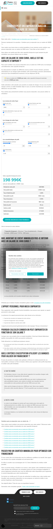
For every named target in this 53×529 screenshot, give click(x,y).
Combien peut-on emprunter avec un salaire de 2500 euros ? (19, 438)
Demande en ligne (26, 492)
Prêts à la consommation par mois (36, 122)
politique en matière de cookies (19, 268)
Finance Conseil (4, 33)
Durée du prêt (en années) (9, 142)
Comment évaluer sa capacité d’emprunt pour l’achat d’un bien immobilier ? (15, 35)
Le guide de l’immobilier (12, 33)
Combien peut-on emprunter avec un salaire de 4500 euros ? (19, 445)
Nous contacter (42, 3)
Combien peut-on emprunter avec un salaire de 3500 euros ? (19, 440)
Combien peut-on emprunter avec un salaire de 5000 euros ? (19, 447)
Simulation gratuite (27, 3)
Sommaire (37, 525)
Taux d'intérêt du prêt (33, 142)
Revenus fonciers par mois (34, 103)
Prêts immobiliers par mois (9, 122)
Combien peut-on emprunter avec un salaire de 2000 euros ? (19, 436)
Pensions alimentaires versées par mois (13, 130)
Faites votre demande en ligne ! (31, 486)
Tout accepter (35, 274)
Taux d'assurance (7, 149)
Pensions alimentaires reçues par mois (12, 111)
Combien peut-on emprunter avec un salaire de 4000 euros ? (19, 443)
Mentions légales (14, 525)
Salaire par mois (7, 103)
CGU (22, 525)
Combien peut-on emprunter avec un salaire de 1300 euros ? (19, 429)
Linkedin (10, 502)
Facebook (10, 499)
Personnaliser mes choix (18, 274)
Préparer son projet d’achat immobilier (23, 33)
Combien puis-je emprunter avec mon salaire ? (25, 39)
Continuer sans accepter (15, 271)
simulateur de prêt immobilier (42, 303)
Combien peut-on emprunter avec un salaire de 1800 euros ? (19, 434)
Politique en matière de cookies (26, 527)
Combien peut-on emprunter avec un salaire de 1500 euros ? (19, 431)
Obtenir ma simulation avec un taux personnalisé (17, 220)
